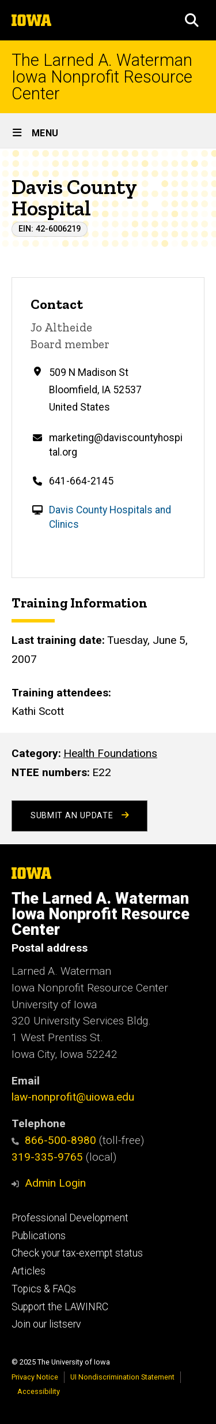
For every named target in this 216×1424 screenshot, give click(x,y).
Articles (29, 1271)
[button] (192, 20)
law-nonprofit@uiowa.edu (73, 1097)
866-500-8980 (54, 1140)
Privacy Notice (35, 1377)
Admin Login (55, 1183)
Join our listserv (46, 1324)
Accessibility (38, 1391)
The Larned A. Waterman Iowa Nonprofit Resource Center (102, 77)
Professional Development (70, 1218)
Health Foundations (110, 753)
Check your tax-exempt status (77, 1253)
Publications (39, 1236)
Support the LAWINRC (60, 1307)
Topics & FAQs (44, 1289)
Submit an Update (79, 816)
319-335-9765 (47, 1157)
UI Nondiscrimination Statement (122, 1377)
